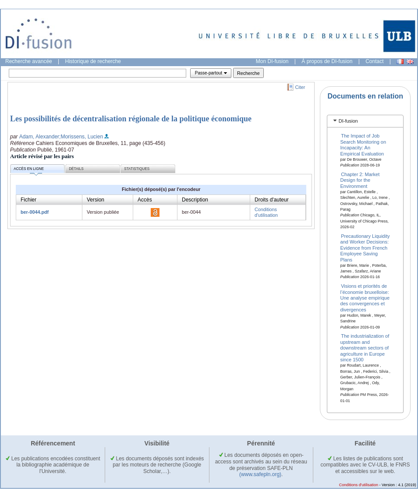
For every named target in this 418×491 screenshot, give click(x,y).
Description (195, 200)
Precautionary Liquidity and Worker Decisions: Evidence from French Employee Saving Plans (365, 247)
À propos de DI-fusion (326, 61)
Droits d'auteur (272, 200)
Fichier (28, 200)
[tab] (365, 121)
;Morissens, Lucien (81, 137)
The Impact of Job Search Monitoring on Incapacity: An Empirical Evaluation (363, 144)
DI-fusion (348, 121)
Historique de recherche (93, 61)
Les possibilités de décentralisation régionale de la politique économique (131, 118)
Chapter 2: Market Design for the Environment (360, 180)
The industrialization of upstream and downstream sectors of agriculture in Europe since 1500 (365, 347)
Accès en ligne (29, 170)
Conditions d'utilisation (266, 212)
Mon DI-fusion (272, 61)
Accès (145, 200)
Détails (76, 169)
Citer (300, 87)
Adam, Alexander (39, 137)
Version (95, 200)
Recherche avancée (28, 61)
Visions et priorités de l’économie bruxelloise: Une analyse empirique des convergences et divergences (365, 297)
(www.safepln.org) (260, 474)
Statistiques (136, 169)
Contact (374, 61)
